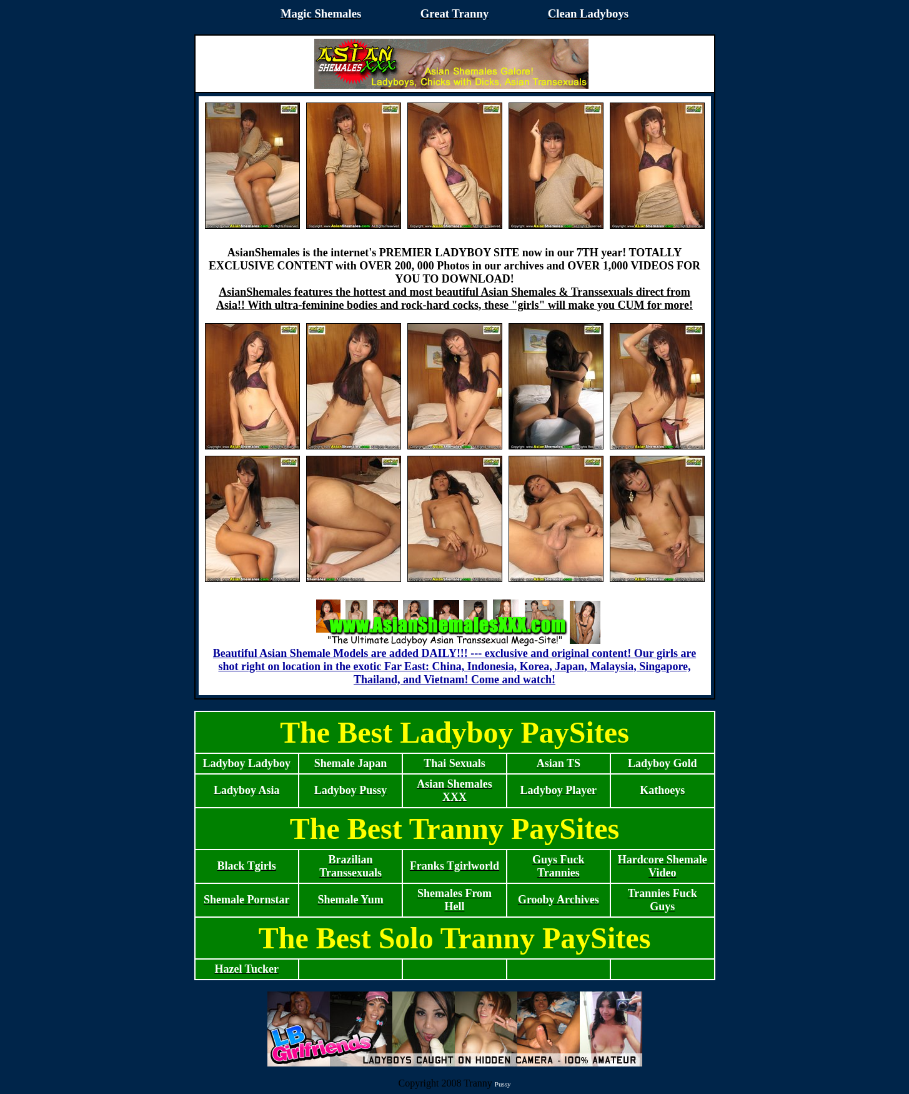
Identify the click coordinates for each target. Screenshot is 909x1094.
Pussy (503, 1084)
